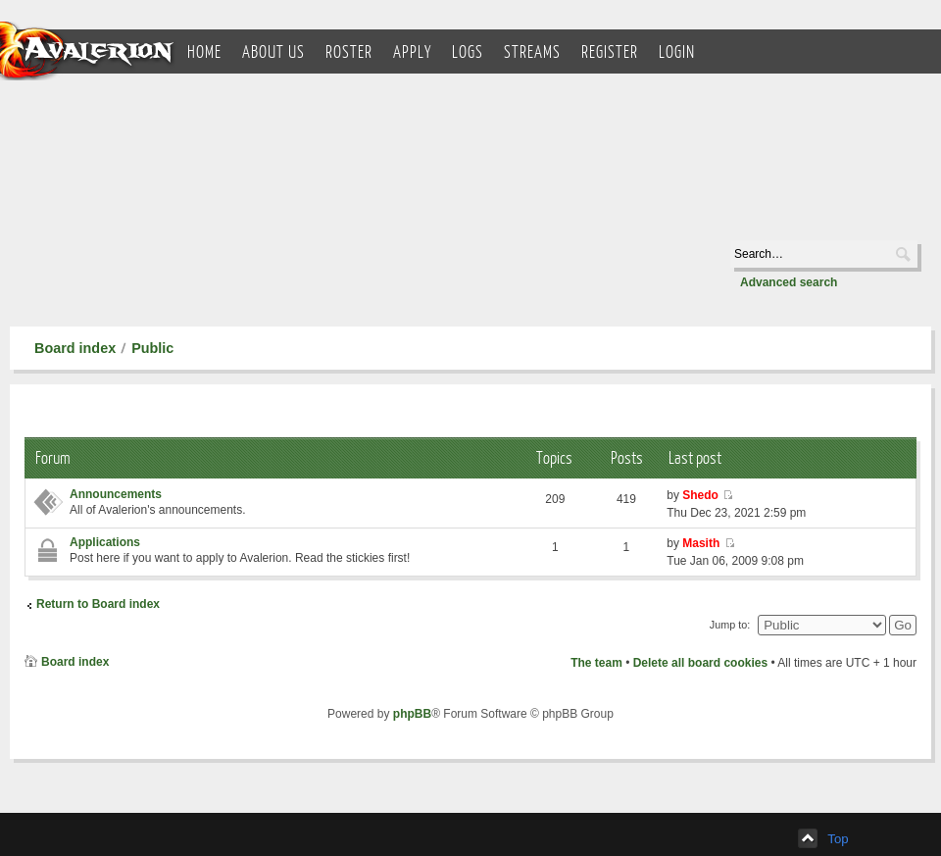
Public (152, 348)
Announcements (116, 494)
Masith (700, 543)
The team (596, 663)
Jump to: (730, 624)
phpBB (412, 714)
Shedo (700, 495)
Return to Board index (98, 604)
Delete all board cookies (700, 663)
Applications (105, 542)
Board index (75, 348)
